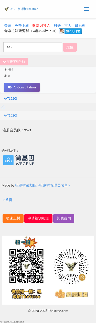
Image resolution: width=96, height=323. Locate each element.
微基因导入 (41, 26)
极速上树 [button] (13, 218)
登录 (7, 26)
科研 (57, 26)
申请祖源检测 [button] (38, 218)
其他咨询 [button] (64, 218)
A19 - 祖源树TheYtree (24, 9)
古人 (67, 26)
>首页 (7, 200)
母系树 (80, 26)
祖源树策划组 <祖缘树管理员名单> (42, 185)
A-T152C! (10, 98)
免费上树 (22, 26)
